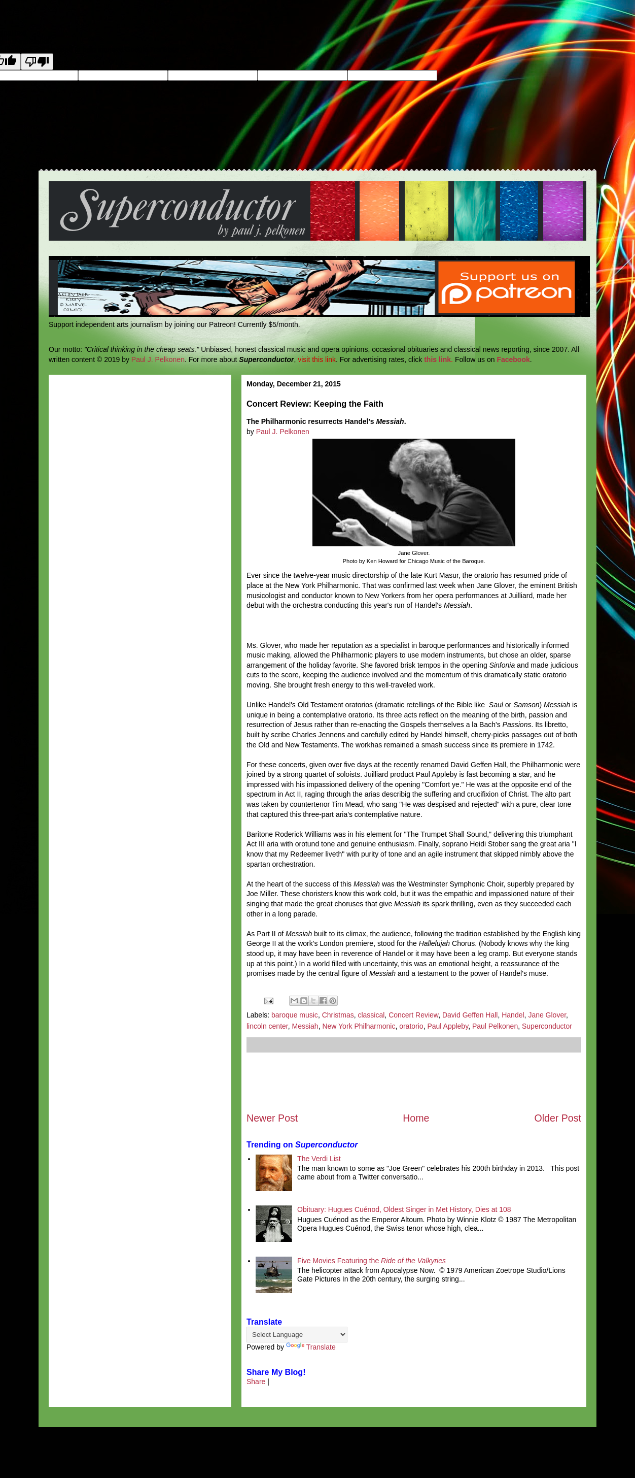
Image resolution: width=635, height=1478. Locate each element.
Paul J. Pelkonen (158, 359)
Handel (513, 1015)
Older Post (557, 1118)
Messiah (305, 1026)
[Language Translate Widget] (296, 1334)
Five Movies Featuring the (371, 1261)
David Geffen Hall (470, 1015)
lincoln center (267, 1026)
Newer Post (272, 1118)
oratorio (411, 1026)
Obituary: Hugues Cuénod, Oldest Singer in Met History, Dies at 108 (404, 1209)
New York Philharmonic (358, 1026)
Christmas (338, 1015)
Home (416, 1118)
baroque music (294, 1015)
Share (255, 1381)
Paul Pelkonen (495, 1026)
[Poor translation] (37, 61)
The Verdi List (319, 1159)
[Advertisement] (414, 1082)
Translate (311, 1347)
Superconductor (547, 1026)
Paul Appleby (447, 1026)
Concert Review (413, 1015)
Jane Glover (547, 1015)
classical (371, 1015)
